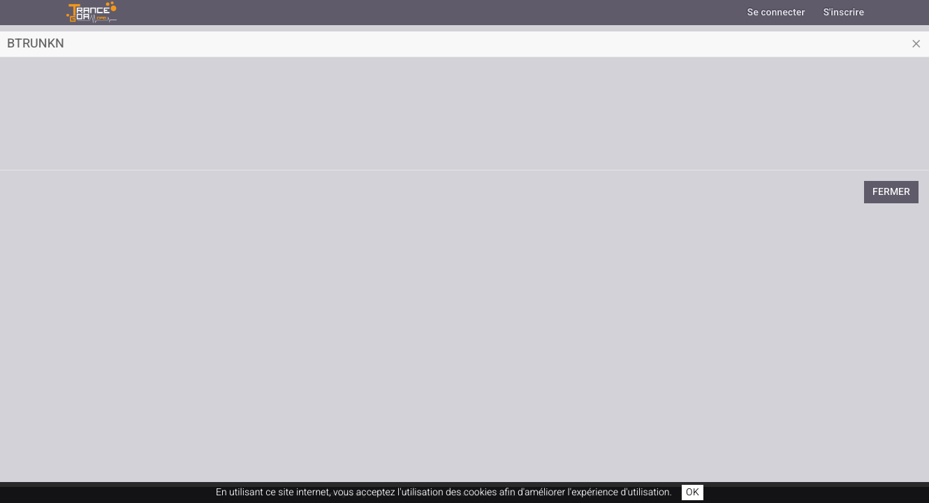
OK (692, 492)
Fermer (891, 191)
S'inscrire (843, 12)
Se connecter (776, 12)
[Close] (916, 44)
